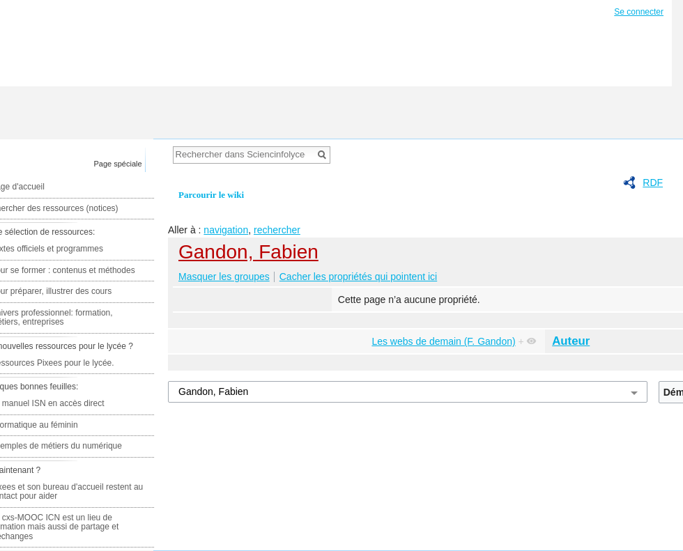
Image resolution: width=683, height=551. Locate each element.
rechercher (277, 229)
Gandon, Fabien (248, 252)
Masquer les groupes (224, 276)
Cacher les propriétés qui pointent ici (358, 276)
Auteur (571, 341)
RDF (653, 182)
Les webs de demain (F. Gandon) (443, 341)
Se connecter (638, 12)
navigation (226, 229)
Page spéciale (118, 164)
